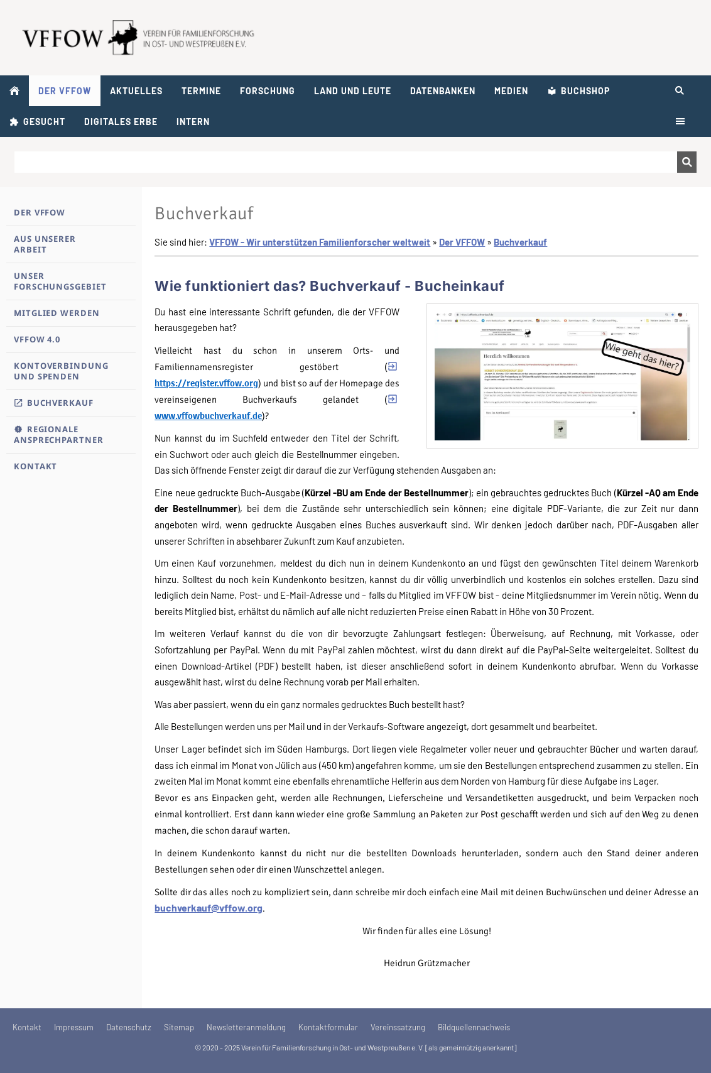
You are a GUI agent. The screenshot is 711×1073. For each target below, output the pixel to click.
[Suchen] (345, 162)
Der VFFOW (462, 242)
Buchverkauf (520, 242)
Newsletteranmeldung (246, 1027)
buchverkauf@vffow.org (209, 907)
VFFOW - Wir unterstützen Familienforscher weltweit (319, 242)
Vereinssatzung (398, 1027)
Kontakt (27, 1027)
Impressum (74, 1027)
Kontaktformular (328, 1027)
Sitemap (179, 1027)
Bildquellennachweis (474, 1027)
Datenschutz (128, 1027)
